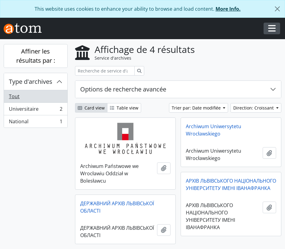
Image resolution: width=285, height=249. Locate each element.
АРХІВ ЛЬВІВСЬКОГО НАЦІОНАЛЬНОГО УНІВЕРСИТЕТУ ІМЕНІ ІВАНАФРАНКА (231, 184)
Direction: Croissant (254, 108)
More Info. (228, 9)
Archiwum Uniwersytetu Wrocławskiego (213, 130)
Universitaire (35, 110)
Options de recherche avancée (123, 89)
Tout (14, 96)
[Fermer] (277, 8)
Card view (91, 108)
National (35, 123)
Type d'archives (30, 81)
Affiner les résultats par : (35, 56)
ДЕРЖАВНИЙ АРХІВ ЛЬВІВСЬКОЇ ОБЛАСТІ (117, 207)
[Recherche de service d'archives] (105, 71)
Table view (124, 108)
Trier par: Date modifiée (197, 108)
